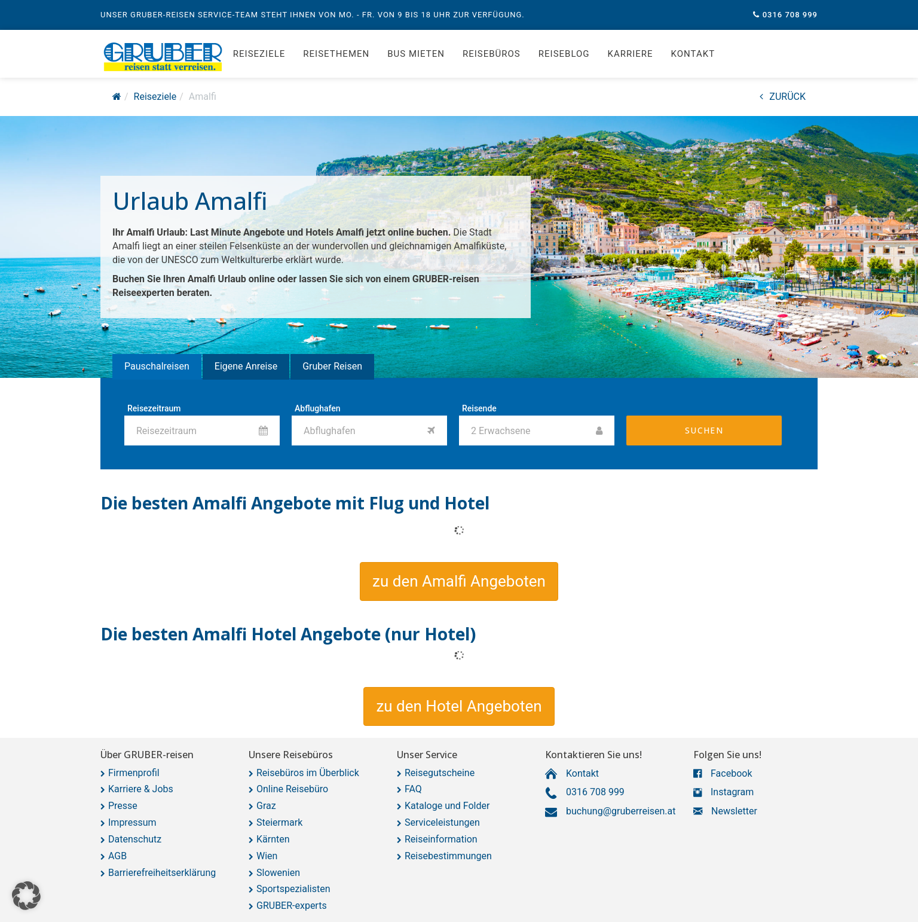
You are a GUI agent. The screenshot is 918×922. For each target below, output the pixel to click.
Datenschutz (134, 839)
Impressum (132, 822)
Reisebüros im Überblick (307, 772)
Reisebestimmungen (448, 856)
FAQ (413, 789)
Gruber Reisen (332, 366)
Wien (266, 856)
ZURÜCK (783, 96)
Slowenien (278, 872)
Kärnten (273, 839)
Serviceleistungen (442, 822)
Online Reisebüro (292, 789)
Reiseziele (259, 53)
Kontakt (693, 53)
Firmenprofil (134, 772)
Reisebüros (492, 53)
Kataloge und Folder (447, 805)
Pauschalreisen (156, 366)
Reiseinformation (441, 839)
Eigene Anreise (246, 366)
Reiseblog (564, 53)
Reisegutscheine (440, 772)
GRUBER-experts (291, 905)
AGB (117, 856)
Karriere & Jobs (140, 789)
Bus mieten (416, 53)
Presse (122, 805)
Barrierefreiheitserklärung (162, 872)
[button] (459, 581)
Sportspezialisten (293, 888)
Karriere (630, 53)
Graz (266, 805)
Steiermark (279, 822)
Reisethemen (336, 53)
